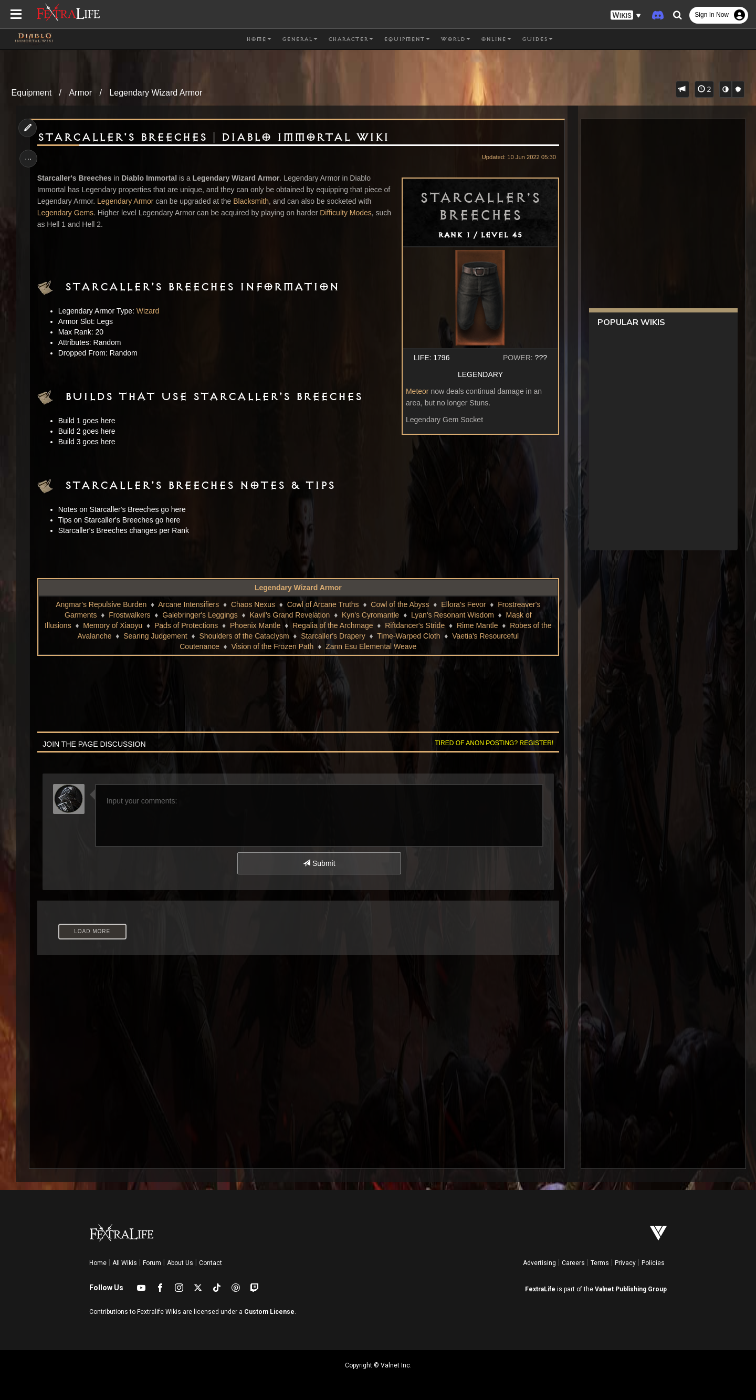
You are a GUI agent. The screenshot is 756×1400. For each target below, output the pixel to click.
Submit (319, 863)
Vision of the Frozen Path (272, 646)
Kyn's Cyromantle (370, 615)
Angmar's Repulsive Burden (101, 604)
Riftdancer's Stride (415, 625)
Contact (210, 1263)
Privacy (625, 1263)
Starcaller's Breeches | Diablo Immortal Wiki (214, 137)
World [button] (455, 39)
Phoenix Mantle (255, 625)
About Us (180, 1263)
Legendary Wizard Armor (155, 93)
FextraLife (540, 1289)
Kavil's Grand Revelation (289, 615)
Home (98, 1263)
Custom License (269, 1311)
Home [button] (258, 39)
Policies (653, 1263)
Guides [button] (537, 39)
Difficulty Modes (347, 212)
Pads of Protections (186, 625)
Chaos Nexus (253, 604)
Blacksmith (252, 201)
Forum (152, 1263)
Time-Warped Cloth (408, 636)
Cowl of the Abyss (400, 604)
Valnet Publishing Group (631, 1289)
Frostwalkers (129, 615)
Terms (600, 1263)
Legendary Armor (126, 201)
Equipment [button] (407, 39)
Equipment (32, 93)
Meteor (415, 391)
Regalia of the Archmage (332, 625)
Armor (80, 93)
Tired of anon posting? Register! (493, 743)
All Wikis (124, 1263)
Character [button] (350, 39)
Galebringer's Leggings (200, 615)
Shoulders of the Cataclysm (244, 636)
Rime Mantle (477, 625)
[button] (626, 15)
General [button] (300, 39)
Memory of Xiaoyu (112, 625)
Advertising (539, 1263)
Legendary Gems (66, 212)
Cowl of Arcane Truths (323, 604)
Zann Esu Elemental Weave (371, 646)
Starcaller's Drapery (333, 636)
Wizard (149, 311)
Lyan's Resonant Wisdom (452, 615)
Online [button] (496, 39)
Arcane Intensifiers (188, 604)
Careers (573, 1263)
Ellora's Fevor (463, 604)
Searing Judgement (155, 636)
